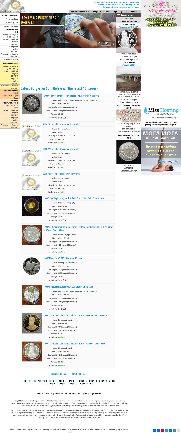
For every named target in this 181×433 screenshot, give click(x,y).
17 (70, 381)
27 (103, 381)
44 (87, 383)
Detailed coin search (72, 393)
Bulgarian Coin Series (10, 26)
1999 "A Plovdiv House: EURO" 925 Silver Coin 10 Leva (68, 286)
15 (63, 381)
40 (74, 383)
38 (67, 383)
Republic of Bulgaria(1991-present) (10, 35)
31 (44, 383)
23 (89, 381)
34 (54, 383)
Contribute (58, 393)
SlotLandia (101, 429)
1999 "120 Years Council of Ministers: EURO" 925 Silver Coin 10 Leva (75, 343)
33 (51, 383)
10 (46, 381)
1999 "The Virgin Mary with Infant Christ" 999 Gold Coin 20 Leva (73, 198)
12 (53, 381)
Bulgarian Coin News (44, 393)
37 (64, 383)
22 (86, 381)
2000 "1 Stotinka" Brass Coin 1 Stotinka (61, 173)
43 (84, 383)
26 (99, 381)
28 (106, 381)
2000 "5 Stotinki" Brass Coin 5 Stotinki (61, 124)
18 (73, 381)
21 (83, 381)
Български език (127, 15)
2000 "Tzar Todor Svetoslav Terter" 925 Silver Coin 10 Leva (71, 95)
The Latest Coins (12, 19)
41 (77, 383)
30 (113, 381)
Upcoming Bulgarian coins (91, 393)
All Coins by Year (12, 22)
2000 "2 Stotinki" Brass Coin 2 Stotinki (61, 149)
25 (96, 381)
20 (80, 381)
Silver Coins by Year (11, 59)
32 (47, 383)
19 (76, 381)
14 (60, 381)
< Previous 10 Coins (58, 373)
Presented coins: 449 (128, 21)
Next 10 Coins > (79, 373)
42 (80, 383)
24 (93, 381)
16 (66, 381)
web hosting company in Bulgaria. (164, 124)
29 (109, 381)
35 (57, 383)
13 (56, 381)
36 (61, 383)
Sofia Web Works (78, 429)
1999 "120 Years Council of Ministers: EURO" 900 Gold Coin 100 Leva (75, 315)
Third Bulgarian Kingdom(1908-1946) (12, 49)
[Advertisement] (68, 66)
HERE (138, 132)
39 (71, 383)
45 (90, 383)
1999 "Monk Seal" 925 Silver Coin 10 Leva (62, 258)
